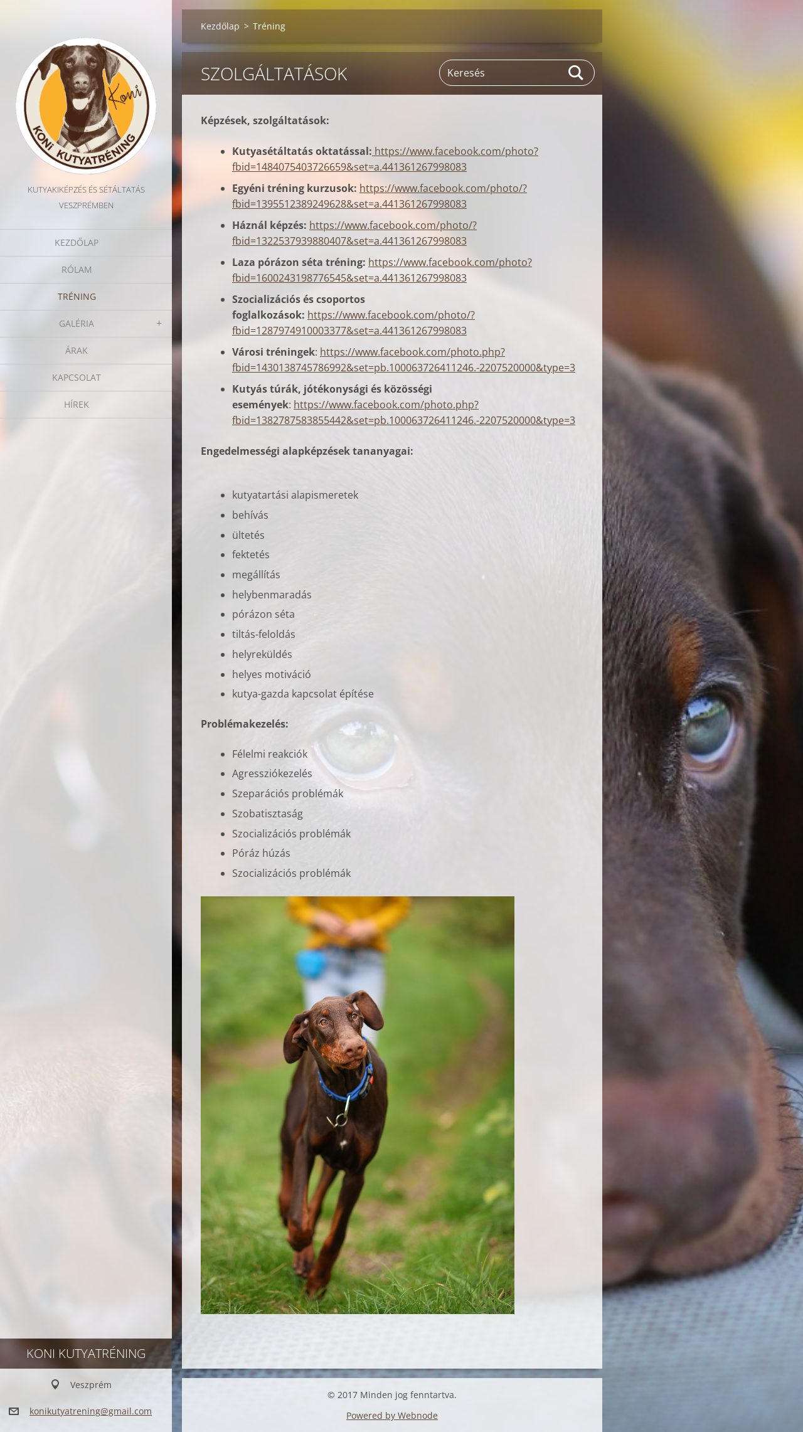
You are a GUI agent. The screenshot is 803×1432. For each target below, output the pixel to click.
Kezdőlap (76, 242)
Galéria (76, 323)
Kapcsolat (76, 377)
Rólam (76, 269)
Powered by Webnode (392, 1415)
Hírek (76, 404)
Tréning (77, 296)
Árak (76, 350)
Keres (576, 72)
